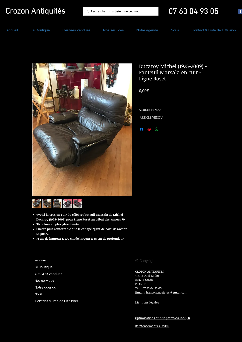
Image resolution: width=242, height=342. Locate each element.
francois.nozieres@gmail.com (166, 292)
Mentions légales (147, 302)
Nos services (44, 280)
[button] (40, 30)
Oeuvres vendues (48, 274)
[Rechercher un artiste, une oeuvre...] (120, 11)
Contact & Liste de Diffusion (56, 301)
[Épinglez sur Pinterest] (149, 129)
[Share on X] (164, 129)
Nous (38, 294)
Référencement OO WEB (152, 326)
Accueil (40, 260)
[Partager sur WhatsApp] (156, 129)
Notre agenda (45, 287)
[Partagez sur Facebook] (141, 129)
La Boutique (44, 267)
